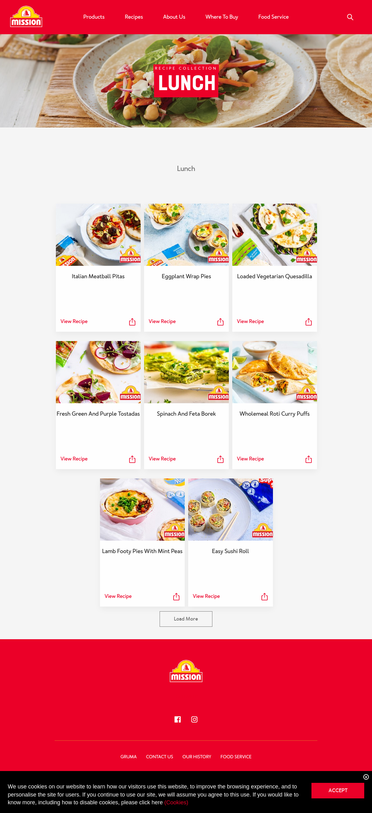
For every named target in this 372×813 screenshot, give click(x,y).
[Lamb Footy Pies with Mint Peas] (142, 509)
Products (94, 17)
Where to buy (222, 17)
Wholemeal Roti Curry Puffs (274, 414)
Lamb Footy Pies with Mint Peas (142, 551)
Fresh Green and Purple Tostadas (97, 414)
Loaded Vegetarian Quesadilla (274, 276)
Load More (186, 619)
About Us (174, 17)
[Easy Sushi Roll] (230, 509)
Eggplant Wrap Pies (186, 276)
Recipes (134, 17)
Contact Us (159, 757)
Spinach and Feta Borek (186, 414)
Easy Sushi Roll (230, 551)
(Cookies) (176, 802)
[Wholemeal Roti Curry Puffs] (274, 372)
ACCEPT (338, 790)
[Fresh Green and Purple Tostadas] (98, 372)
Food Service (273, 17)
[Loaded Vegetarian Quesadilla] (274, 235)
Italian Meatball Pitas (97, 276)
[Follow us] (177, 719)
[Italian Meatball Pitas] (98, 235)
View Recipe (74, 321)
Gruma (128, 757)
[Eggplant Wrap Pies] (186, 235)
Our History (197, 757)
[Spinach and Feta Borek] (186, 372)
